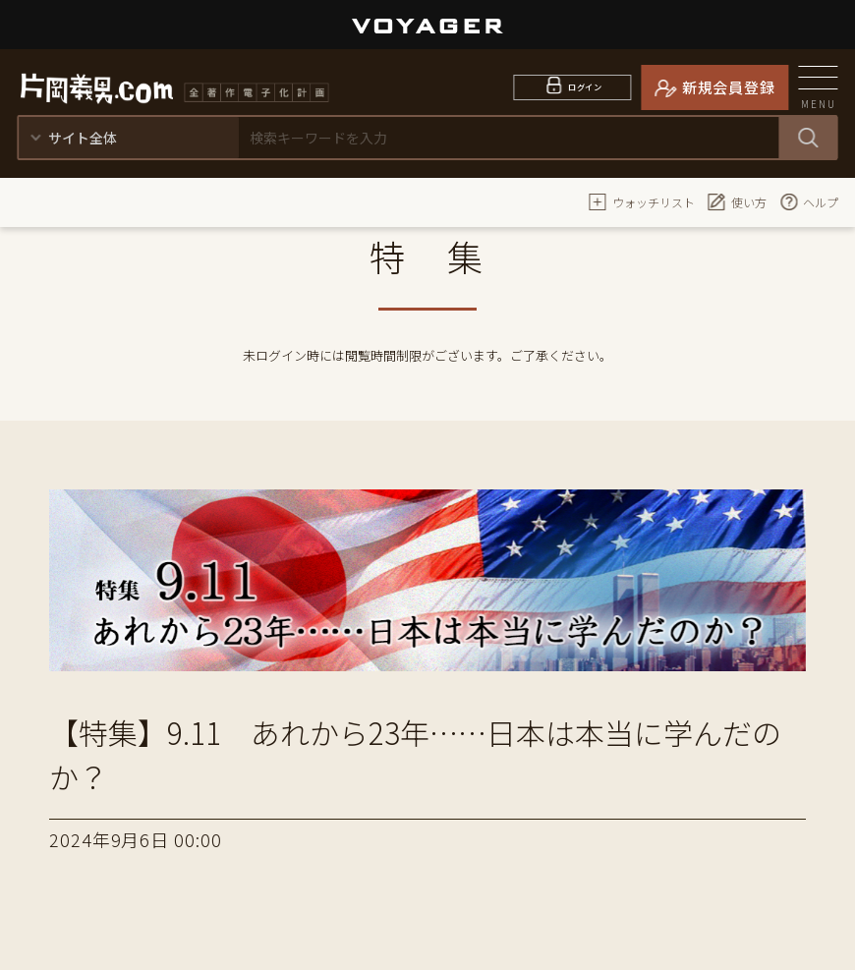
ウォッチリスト (642, 201)
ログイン (585, 87)
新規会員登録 (728, 87)
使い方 (737, 201)
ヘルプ (808, 201)
